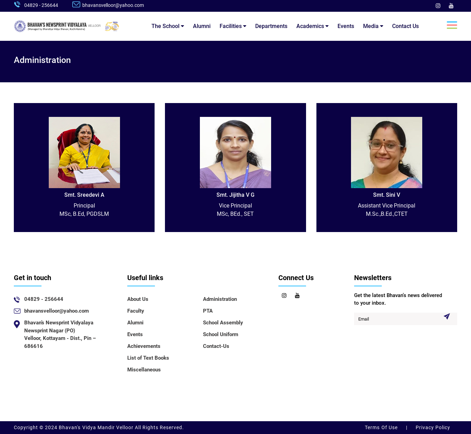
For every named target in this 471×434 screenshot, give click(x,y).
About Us (137, 299)
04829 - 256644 (41, 5)
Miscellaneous (144, 370)
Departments (271, 26)
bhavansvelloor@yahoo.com (113, 5)
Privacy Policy (432, 427)
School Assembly (223, 323)
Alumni (202, 26)
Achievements (143, 346)
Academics (312, 26)
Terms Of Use (382, 427)
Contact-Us (216, 346)
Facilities (233, 26)
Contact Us (405, 26)
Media (373, 26)
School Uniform (220, 334)
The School (167, 26)
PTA (208, 311)
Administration (220, 299)
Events (346, 26)
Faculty (135, 311)
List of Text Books (148, 358)
